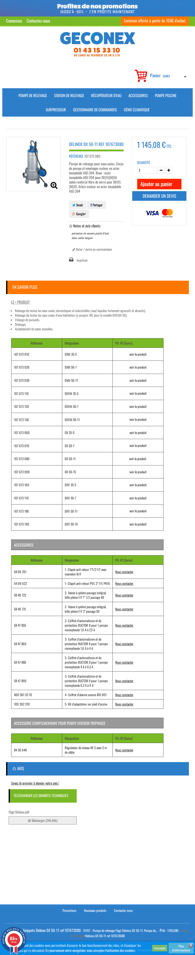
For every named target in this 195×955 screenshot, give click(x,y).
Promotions (69, 909)
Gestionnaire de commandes (95, 109)
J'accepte (160, 948)
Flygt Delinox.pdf (19, 812)
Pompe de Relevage (33, 95)
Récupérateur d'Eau (106, 95)
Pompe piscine (165, 95)
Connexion (14, 20)
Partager (96, 204)
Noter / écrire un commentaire (92, 249)
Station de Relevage (69, 95)
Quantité (143, 162)
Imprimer (82, 260)
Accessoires (138, 95)
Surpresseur (56, 109)
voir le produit (138, 354)
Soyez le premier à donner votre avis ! (35, 783)
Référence (76, 156)
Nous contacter (124, 571)
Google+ (79, 213)
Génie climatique (137, 109)
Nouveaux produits (95, 909)
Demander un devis (159, 196)
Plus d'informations (181, 948)
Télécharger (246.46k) (42, 820)
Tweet (77, 204)
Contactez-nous (38, 20)
